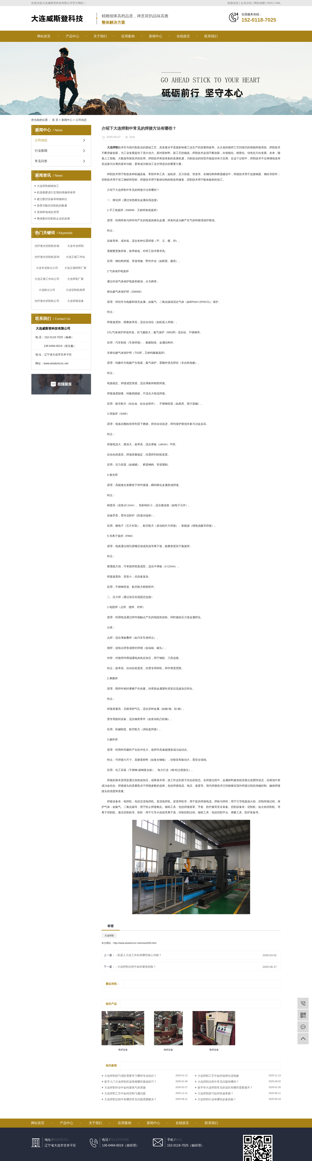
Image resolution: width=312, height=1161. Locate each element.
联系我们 (211, 36)
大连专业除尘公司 (47, 267)
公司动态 (81, 119)
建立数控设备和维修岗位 (52, 199)
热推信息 (233, 3)
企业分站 (246, 3)
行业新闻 (41, 150)
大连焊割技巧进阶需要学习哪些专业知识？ (130, 1075)
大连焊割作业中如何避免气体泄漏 (125, 1087)
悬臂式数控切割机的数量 (52, 205)
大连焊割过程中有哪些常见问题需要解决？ (130, 1099)
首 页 (55, 119)
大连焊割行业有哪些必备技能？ (217, 1099)
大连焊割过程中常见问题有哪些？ (218, 1081)
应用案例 (128, 36)
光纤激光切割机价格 (47, 245)
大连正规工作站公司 (47, 278)
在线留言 (183, 36)
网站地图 (259, 3)
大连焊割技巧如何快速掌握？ (215, 1093)
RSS (270, 3)
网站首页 (43, 36)
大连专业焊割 (75, 245)
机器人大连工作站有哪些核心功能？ (139, 955)
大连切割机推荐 (75, 289)
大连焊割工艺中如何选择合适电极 (218, 1075)
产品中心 (72, 36)
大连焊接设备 (75, 300)
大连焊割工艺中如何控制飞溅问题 (125, 1093)
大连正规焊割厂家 (75, 267)
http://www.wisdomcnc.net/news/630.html (134, 943)
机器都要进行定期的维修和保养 (56, 192)
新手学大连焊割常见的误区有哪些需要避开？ (225, 1087)
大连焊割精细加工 (48, 185)
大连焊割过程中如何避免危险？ (136, 966)
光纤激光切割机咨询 (47, 256)
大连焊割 (109, 935)
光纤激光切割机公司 (47, 300)
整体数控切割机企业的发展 (53, 218)
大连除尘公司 (47, 289)
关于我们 (100, 36)
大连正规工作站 (75, 256)
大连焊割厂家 (75, 278)
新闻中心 (155, 36)
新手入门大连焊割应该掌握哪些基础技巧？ (130, 1081)
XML (278, 3)
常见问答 (41, 161)
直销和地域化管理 (48, 212)
